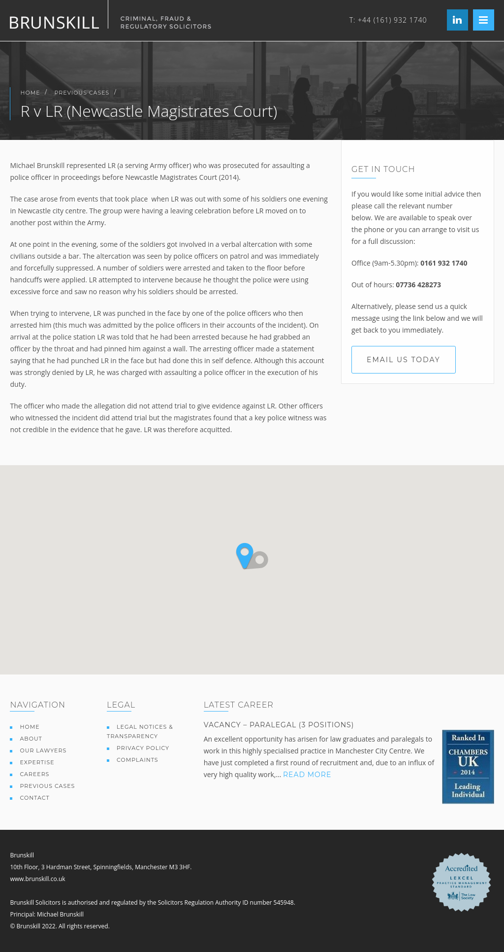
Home (30, 92)
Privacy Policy (143, 748)
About (31, 738)
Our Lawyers (43, 750)
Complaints (137, 759)
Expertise (37, 762)
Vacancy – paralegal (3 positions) (279, 724)
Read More (307, 774)
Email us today (404, 359)
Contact (34, 797)
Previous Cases (82, 92)
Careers (34, 774)
